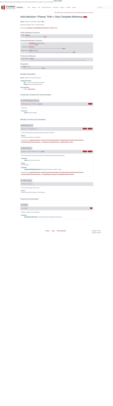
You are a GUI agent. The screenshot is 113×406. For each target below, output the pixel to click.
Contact (47, 231)
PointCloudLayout (10, 376)
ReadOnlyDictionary (13, 56)
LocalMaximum (9, 217)
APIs (39, 7)
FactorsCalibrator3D (10, 165)
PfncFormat (9, 367)
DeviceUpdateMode (10, 343)
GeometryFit (9, 173)
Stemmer (6, 32)
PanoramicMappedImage (12, 237)
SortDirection (11, 60)
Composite (8, 134)
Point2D (8, 254)
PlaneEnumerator (10, 250)
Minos (7, 88)
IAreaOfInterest (9, 176)
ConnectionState (10, 337)
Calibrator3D (9, 130)
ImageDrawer (9, 182)
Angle (7, 121)
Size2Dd (8, 304)
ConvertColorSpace (10, 141)
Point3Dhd (8, 267)
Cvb (6, 34)
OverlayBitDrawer (10, 235)
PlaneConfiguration (10, 248)
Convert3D (8, 139)
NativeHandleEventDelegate (12, 402)
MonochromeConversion (12, 359)
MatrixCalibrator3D (10, 228)
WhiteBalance (9, 324)
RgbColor (8, 293)
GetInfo (41, 50)
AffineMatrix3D (9, 117)
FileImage (8, 169)
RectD (7, 287)
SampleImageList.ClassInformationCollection (82, 140)
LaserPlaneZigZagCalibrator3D (13, 211)
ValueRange (9, 317)
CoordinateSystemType (11, 341)
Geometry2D (9, 78)
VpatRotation (9, 391)
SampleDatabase (10, 99)
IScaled (8, 202)
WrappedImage (9, 328)
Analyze (8, 119)
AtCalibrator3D (9, 128)
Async (7, 36)
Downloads (56, 7)
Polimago (8, 93)
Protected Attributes (88, 12)
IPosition (8, 195)
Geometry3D (9, 80)
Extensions (8, 69)
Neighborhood (9, 361)
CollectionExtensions (13, 45)
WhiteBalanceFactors (11, 326)
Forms (7, 71)
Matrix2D (8, 221)
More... (54, 21)
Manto (7, 84)
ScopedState (9, 298)
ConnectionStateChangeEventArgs (14, 136)
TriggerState (9, 387)
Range (7, 282)
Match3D (8, 86)
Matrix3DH (8, 226)
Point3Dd (8, 263)
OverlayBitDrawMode (11, 363)
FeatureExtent (9, 167)
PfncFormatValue (10, 239)
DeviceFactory (9, 158)
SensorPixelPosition (10, 381)
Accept (55, 0)
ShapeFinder (9, 102)
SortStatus (10, 62)
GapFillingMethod (10, 350)
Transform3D (9, 313)
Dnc (7, 65)
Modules (69, 7)
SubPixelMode (9, 385)
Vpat (7, 319)
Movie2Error (9, 394)
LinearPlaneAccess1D (11, 215)
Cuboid (7, 143)
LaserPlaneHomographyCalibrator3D (14, 208)
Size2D (7, 302)
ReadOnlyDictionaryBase (14, 58)
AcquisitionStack (10, 330)
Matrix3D (8, 224)
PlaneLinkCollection (10, 252)
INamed (8, 191)
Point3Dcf (8, 261)
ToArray (38, 35)
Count (35, 66)
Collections (8, 41)
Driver (7, 67)
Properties (8, 95)
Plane (7, 245)
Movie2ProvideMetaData (12, 400)
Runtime (8, 97)
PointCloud (8, 272)
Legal (53, 231)
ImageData (8, 180)
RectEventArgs (9, 289)
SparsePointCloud (10, 309)
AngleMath (8, 123)
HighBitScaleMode (10, 352)
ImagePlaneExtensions (11, 189)
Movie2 (8, 91)
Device (7, 156)
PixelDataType (9, 370)
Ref (7, 291)
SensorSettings (9, 300)
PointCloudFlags (10, 374)
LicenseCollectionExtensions (15, 49)
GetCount (42, 47)
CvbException (9, 145)
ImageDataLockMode (11, 354)
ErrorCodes (8, 160)
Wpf (7, 112)
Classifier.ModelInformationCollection (41, 142)
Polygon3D (8, 276)
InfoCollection (11, 47)
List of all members (100, 12)
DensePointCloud (10, 154)
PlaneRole (8, 372)
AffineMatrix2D (9, 115)
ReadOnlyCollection (13, 54)
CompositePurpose (10, 335)
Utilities (8, 108)
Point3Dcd (8, 258)
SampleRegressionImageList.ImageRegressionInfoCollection (69, 174)
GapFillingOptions (10, 171)
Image (7, 178)
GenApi (7, 75)
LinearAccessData (10, 213)
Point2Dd (8, 256)
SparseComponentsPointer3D (13, 306)
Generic (9, 43)
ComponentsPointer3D (11, 132)
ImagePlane (9, 184)
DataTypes (8, 150)
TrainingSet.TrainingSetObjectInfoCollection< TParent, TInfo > (52, 28)
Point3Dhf (8, 269)
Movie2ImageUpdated (11, 398)
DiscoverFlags (9, 346)
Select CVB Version (47, 7)
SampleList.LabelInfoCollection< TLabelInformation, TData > (69, 142)
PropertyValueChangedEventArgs (14, 280)
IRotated (8, 200)
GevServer (8, 82)
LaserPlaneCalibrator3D (11, 206)
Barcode (8, 38)
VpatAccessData (10, 322)
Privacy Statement (61, 231)
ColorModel (8, 333)
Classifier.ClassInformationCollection (61, 140)
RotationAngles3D (10, 296)
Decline (59, 0)
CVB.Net (3, 12)
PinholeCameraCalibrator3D (12, 241)
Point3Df (8, 265)
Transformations (10, 315)
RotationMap (9, 378)
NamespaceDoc (12, 51)
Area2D (8, 126)
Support (62, 7)
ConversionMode (10, 339)
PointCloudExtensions (11, 274)
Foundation (8, 73)
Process (8, 278)
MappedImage (9, 219)
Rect (7, 285)
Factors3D (8, 163)
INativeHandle (9, 193)
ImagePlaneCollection (11, 187)
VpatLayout (8, 389)
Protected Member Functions (80, 12)
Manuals (34, 7)
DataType (8, 147)
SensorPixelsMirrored (11, 383)
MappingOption (9, 357)
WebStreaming (9, 110)
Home (28, 7)
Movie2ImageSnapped (11, 396)
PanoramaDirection (10, 365)
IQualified (8, 197)
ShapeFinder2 (9, 104)
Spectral (8, 106)
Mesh (7, 230)
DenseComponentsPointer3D (13, 152)
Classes (74, 7)
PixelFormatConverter (11, 243)
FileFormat (8, 348)
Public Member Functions (69, 12)
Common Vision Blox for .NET (9, 27)
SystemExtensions (10, 311)
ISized (7, 204)
